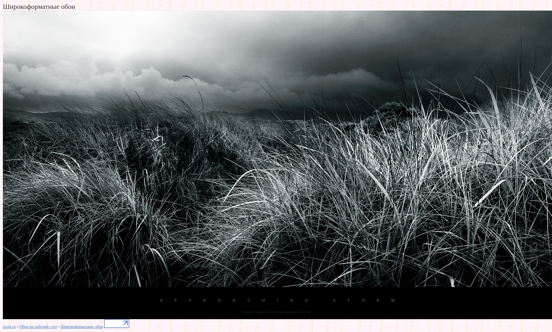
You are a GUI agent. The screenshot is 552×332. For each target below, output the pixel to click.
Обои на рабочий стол (38, 327)
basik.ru (9, 327)
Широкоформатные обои (82, 327)
